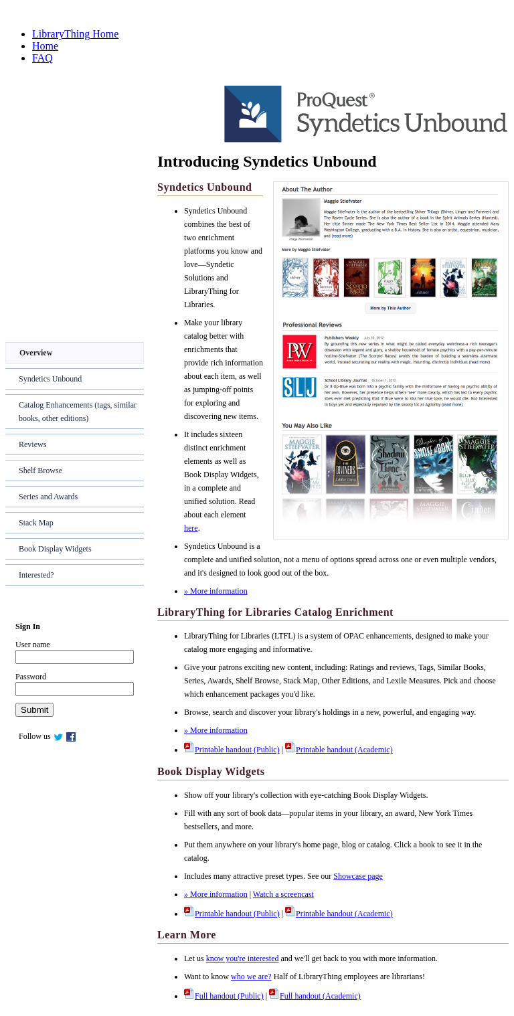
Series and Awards (48, 496)
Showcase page (358, 876)
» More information (216, 591)
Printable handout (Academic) (339, 749)
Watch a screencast (283, 894)
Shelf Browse (40, 470)
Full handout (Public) (224, 996)
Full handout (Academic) (315, 996)
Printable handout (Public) (232, 749)
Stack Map (36, 522)
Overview (35, 352)
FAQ (42, 58)
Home (45, 46)
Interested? (36, 575)
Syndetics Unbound (50, 379)
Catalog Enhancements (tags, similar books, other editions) (78, 411)
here (191, 528)
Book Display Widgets (55, 549)
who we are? (251, 976)
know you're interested (242, 958)
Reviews (32, 444)
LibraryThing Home (75, 33)
